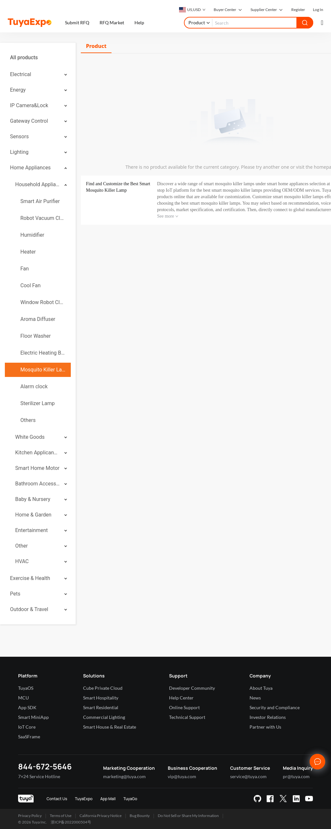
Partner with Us (265, 727)
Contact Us (57, 798)
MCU (23, 697)
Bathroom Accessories (37, 484)
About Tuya (261, 688)
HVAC (22, 561)
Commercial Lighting (104, 717)
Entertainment (31, 530)
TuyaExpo (84, 798)
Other (21, 546)
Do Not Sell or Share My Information (188, 815)
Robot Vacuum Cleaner (43, 218)
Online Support (184, 707)
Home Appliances (30, 168)
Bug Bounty (140, 815)
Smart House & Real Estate (109, 727)
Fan (24, 269)
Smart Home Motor (37, 468)
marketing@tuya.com (124, 776)
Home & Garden (33, 515)
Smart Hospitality (100, 697)
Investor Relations (268, 717)
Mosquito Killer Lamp (43, 370)
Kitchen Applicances (37, 452)
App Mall (107, 798)
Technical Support (187, 717)
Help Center (181, 697)
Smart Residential (100, 707)
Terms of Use (60, 815)
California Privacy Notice (101, 815)
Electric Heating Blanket (43, 353)
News (255, 697)
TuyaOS (25, 688)
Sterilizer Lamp (37, 403)
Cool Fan (30, 285)
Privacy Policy (30, 815)
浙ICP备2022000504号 (71, 822)
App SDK (27, 707)
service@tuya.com (248, 776)
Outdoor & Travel (29, 609)
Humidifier (32, 235)
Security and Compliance (275, 707)
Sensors (19, 136)
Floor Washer (35, 336)
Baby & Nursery (32, 499)
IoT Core (27, 727)
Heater (28, 252)
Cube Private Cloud (103, 688)
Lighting (19, 152)
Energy (18, 90)
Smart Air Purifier (40, 201)
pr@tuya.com (296, 776)
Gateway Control (29, 121)
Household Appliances (37, 184)
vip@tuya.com (182, 776)
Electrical (20, 74)
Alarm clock (34, 386)
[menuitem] (38, 58)
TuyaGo (130, 798)
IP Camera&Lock (29, 105)
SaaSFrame (29, 736)
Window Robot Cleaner (43, 302)
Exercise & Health (30, 578)
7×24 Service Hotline (39, 776)
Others (28, 420)
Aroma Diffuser (37, 319)
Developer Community (192, 688)
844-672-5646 (45, 766)
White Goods (30, 437)
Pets (15, 594)
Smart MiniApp (33, 717)
